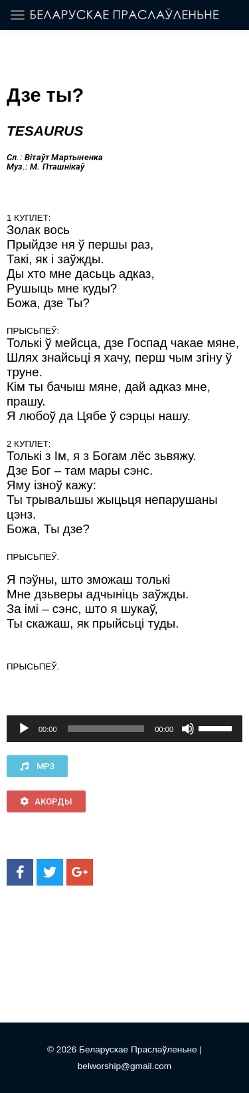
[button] (37, 766)
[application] (124, 728)
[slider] (106, 728)
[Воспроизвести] (24, 728)
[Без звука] (188, 728)
